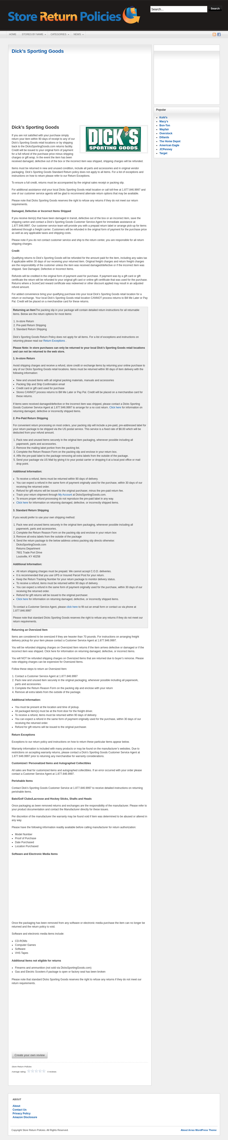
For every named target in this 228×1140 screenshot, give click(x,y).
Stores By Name (32, 34)
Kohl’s (163, 117)
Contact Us (19, 1109)
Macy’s (163, 121)
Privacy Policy (21, 1113)
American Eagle (169, 145)
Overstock (165, 133)
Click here (115, 407)
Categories (58, 34)
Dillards (164, 137)
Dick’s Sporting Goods (38, 51)
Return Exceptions (54, 340)
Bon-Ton (164, 125)
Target (163, 153)
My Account (65, 494)
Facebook (219, 34)
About (16, 1106)
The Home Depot (169, 141)
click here (72, 606)
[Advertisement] (80, 90)
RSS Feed (214, 34)
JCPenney (165, 149)
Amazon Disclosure (25, 1117)
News (77, 34)
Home (12, 34)
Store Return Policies (74, 14)
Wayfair (164, 129)
